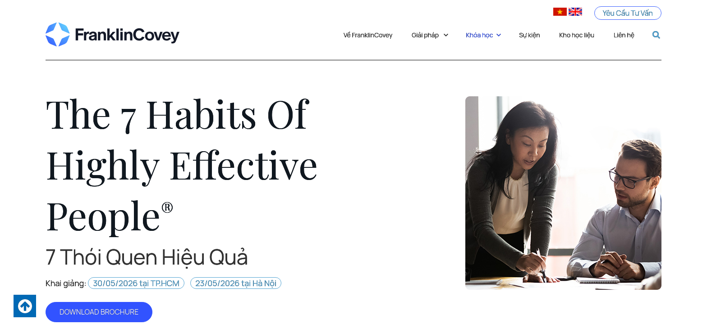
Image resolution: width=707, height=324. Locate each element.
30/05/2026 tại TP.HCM (136, 283)
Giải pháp (430, 35)
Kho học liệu (576, 35)
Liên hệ (624, 35)
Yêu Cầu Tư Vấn (627, 13)
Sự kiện (529, 35)
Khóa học (484, 35)
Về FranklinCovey (368, 35)
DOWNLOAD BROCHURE (99, 312)
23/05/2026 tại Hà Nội (235, 283)
